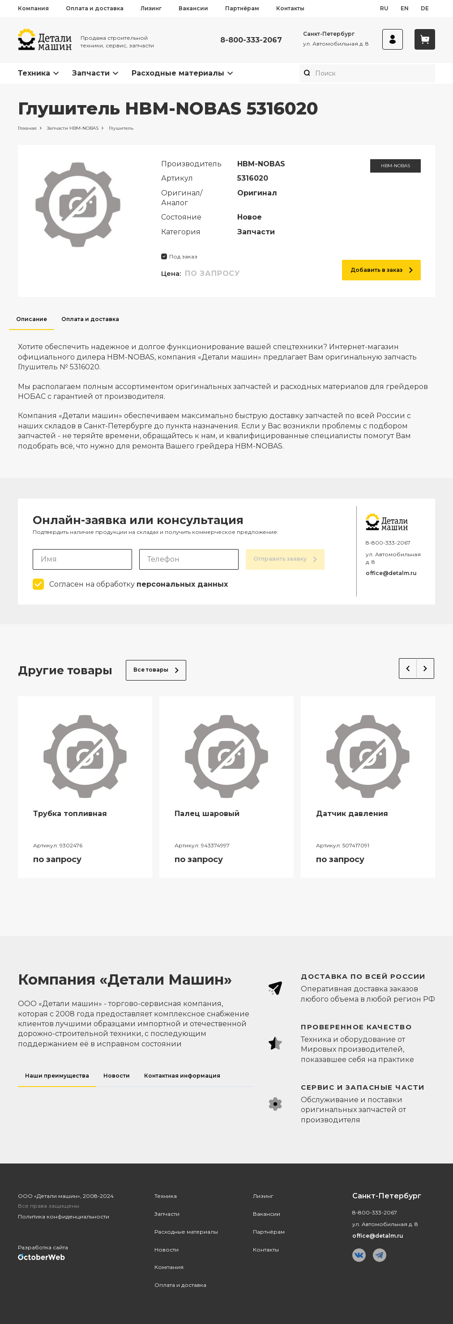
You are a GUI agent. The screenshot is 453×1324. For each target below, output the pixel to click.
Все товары (156, 669)
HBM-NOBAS (395, 166)
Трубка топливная (70, 813)
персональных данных (182, 584)
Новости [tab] (116, 1075)
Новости (166, 1249)
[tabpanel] (226, 390)
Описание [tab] (31, 319)
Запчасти (91, 73)
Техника (34, 73)
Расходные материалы (178, 73)
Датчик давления (352, 813)
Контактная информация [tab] (182, 1075)
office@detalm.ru (391, 573)
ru (384, 8)
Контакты (290, 8)
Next (425, 668)
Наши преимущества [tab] (57, 1075)
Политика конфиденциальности (63, 1216)
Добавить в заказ (381, 269)
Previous (408, 668)
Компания (33, 8)
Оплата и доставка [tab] (90, 319)
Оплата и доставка (95, 8)
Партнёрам (242, 8)
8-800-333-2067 (251, 40)
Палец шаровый (207, 813)
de (425, 8)
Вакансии (193, 8)
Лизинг (151, 8)
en (405, 8)
